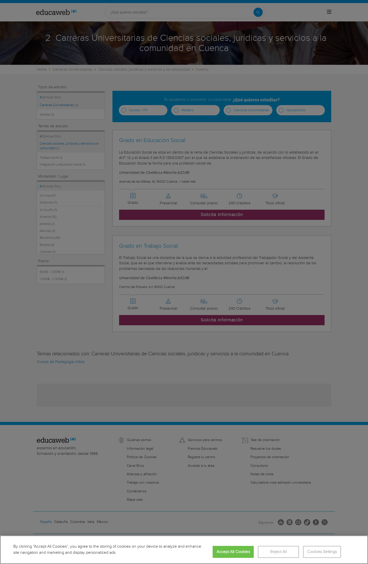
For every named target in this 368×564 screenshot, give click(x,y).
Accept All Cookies (233, 551)
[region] (184, 549)
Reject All (278, 551)
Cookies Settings (322, 551)
